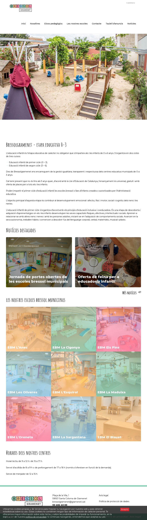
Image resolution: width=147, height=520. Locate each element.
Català (121, 3)
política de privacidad (36, 517)
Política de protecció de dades (114, 501)
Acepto (124, 509)
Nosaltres (35, 23)
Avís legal (103, 495)
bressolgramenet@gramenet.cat (68, 502)
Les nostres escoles (77, 23)
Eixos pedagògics (53, 23)
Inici (23, 23)
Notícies (131, 23)
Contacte (96, 23)
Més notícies (129, 292)
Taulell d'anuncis (114, 23)
